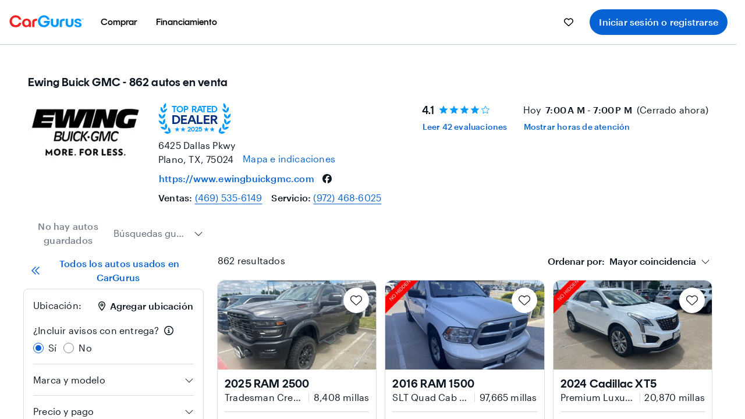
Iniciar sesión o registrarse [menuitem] (658, 21)
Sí (52, 347)
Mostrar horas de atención (577, 127)
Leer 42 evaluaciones (465, 127)
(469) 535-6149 (228, 197)
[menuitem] (119, 22)
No (85, 347)
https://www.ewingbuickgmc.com (236, 178)
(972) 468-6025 (347, 197)
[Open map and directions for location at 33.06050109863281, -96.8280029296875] (289, 158)
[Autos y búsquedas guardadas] (568, 22)
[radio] (38, 348)
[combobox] (158, 233)
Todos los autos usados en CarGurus (105, 270)
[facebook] (327, 178)
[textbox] (622, 261)
